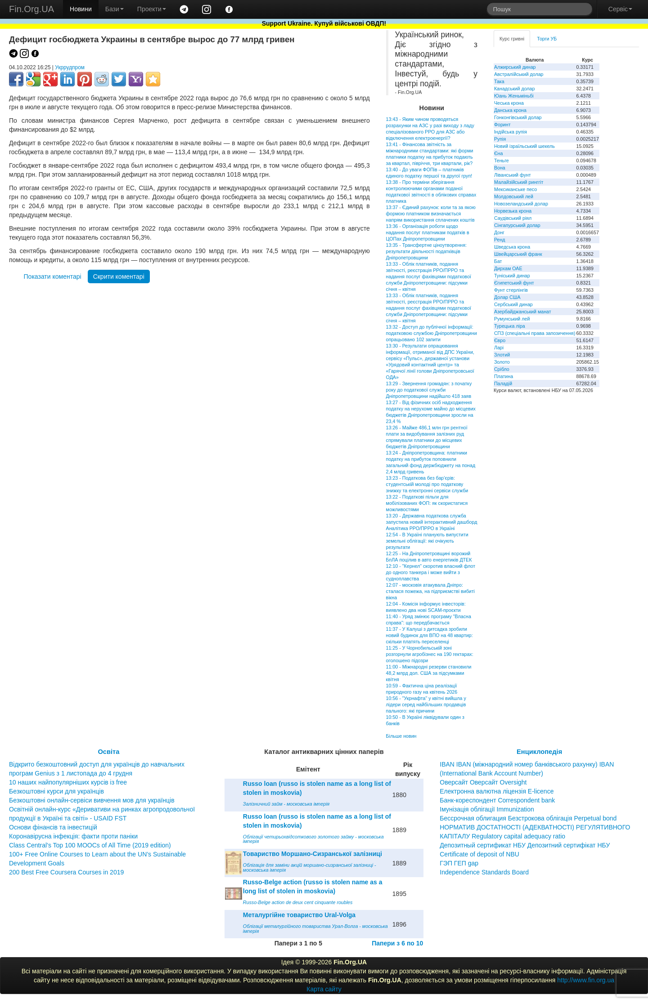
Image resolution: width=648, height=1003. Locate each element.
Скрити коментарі (118, 276)
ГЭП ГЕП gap (459, 863)
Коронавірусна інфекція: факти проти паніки (73, 836)
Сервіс (620, 9)
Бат (498, 261)
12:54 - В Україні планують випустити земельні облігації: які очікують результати (427, 541)
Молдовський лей (513, 196)
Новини (81, 9)
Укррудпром (70, 67)
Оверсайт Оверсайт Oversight (483, 782)
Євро (499, 340)
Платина (503, 376)
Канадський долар (514, 88)
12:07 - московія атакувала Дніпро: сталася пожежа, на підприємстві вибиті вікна (430, 591)
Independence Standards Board (484, 872)
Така (499, 81)
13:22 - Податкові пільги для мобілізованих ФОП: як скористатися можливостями (427, 503)
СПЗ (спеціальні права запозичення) (535, 333)
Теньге (501, 160)
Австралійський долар (519, 74)
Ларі (499, 347)
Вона (499, 167)
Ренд (499, 239)
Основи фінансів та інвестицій (53, 827)
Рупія (500, 139)
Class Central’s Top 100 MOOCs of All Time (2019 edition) (90, 845)
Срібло (501, 369)
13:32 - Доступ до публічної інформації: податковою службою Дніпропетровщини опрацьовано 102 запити (431, 333)
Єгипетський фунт (514, 282)
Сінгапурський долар (517, 225)
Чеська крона (509, 103)
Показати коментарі (52, 276)
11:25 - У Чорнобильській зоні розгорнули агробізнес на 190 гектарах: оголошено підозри (429, 654)
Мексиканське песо (515, 189)
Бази (114, 9)
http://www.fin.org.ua (585, 980)
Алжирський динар (515, 67)
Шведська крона (512, 247)
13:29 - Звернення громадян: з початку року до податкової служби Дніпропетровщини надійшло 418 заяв (429, 390)
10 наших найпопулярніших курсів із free (68, 782)
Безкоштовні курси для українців (56, 791)
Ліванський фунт (512, 175)
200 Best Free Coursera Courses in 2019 (66, 872)
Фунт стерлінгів (511, 290)
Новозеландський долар (521, 203)
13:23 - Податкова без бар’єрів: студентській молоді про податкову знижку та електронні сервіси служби (427, 484)
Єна (498, 153)
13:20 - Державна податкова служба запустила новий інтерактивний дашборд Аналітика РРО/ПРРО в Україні (431, 522)
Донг (499, 232)
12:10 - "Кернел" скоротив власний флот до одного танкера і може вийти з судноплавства (431, 572)
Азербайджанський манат (522, 311)
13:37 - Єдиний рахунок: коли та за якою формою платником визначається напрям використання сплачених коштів (431, 214)
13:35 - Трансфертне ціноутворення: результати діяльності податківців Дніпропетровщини (426, 251)
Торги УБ (547, 38)
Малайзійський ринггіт (518, 182)
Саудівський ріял (512, 218)
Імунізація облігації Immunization (487, 809)
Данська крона (510, 110)
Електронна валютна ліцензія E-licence (497, 791)
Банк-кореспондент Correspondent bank (497, 800)
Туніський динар (512, 275)
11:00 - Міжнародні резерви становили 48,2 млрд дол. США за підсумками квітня (429, 673)
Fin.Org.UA (31, 9)
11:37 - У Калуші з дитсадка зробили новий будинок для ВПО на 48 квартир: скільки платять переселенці (429, 635)
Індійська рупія (510, 131)
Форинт (502, 124)
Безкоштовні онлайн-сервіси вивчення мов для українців (92, 800)
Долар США (507, 297)
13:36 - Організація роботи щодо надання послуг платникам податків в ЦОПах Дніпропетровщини (427, 232)
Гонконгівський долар (518, 117)
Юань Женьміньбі (514, 95)
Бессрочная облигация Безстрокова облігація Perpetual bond (528, 818)
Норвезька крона (512, 211)
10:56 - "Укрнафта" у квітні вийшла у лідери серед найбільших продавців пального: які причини (426, 704)
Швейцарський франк (518, 254)
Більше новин (401, 736)
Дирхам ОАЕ (508, 268)
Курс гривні (512, 38)
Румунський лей (512, 318)
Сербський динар (513, 304)
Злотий (502, 354)
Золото (502, 362)
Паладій (503, 383)
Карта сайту (324, 989)
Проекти (151, 9)
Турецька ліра (509, 326)
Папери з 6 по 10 (397, 943)
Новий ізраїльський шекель (524, 146)
